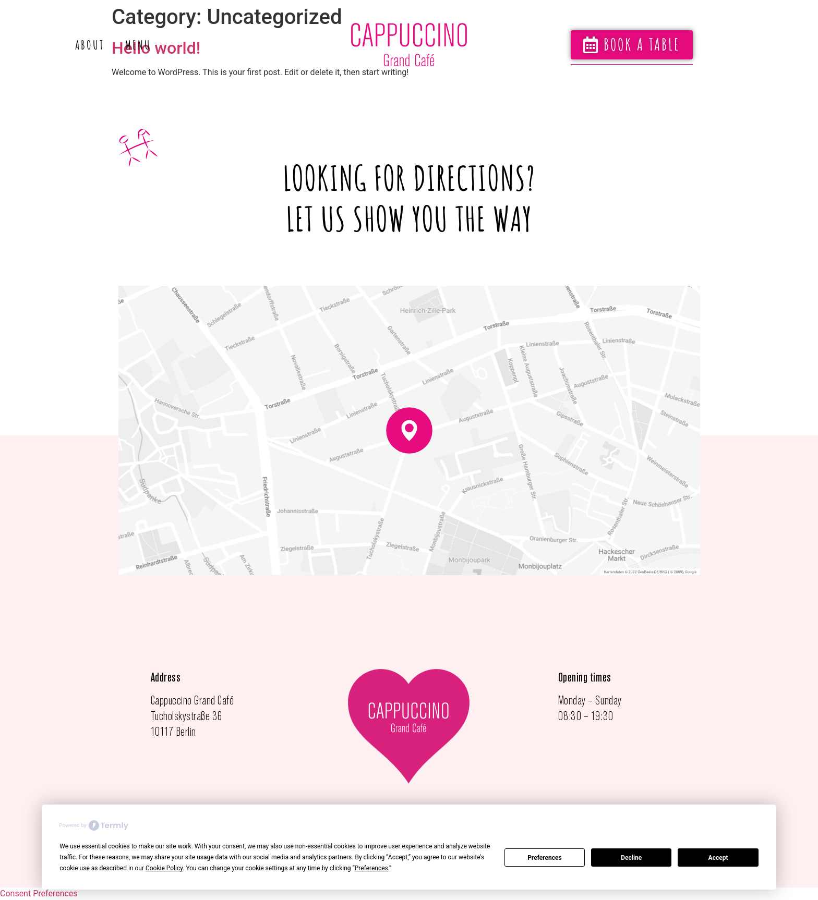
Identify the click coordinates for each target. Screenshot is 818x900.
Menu (138, 45)
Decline (631, 857)
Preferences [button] (371, 868)
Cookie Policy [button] (164, 868)
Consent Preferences (39, 893)
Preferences (544, 857)
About (89, 45)
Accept (718, 857)
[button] (632, 44)
